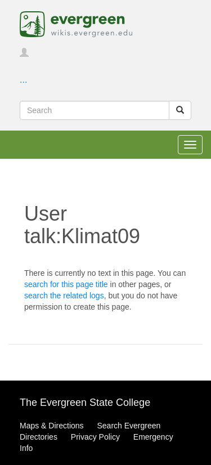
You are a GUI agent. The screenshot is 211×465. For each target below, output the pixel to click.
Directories (38, 436)
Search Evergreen (128, 425)
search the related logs (64, 295)
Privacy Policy (95, 436)
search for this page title (66, 284)
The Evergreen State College (85, 402)
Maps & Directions (52, 425)
